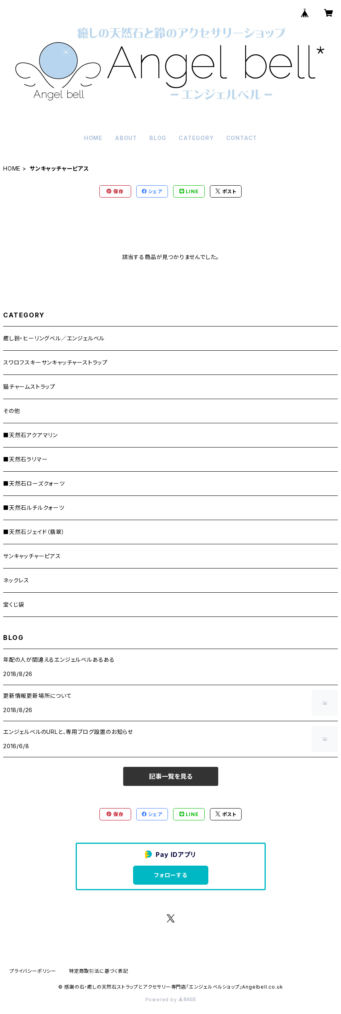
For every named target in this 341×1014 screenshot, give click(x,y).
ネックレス (16, 580)
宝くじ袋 (13, 604)
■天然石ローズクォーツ (34, 483)
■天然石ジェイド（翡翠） (34, 531)
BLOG (157, 137)
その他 (11, 410)
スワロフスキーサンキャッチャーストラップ (55, 362)
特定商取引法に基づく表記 (98, 971)
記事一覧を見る (170, 776)
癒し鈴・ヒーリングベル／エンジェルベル (54, 338)
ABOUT (126, 137)
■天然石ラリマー (25, 459)
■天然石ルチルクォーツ (34, 507)
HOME (93, 137)
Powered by (170, 999)
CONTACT (241, 137)
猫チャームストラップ (29, 386)
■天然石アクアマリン (30, 435)
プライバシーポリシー (33, 971)
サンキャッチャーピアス (32, 556)
